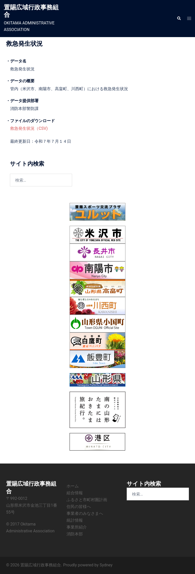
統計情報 (75, 520)
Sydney (106, 565)
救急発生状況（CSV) (29, 128)
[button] (179, 19)
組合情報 (75, 492)
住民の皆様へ (79, 506)
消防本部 (75, 534)
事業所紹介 (77, 527)
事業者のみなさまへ (85, 513)
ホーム (73, 486)
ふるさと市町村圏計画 (87, 499)
